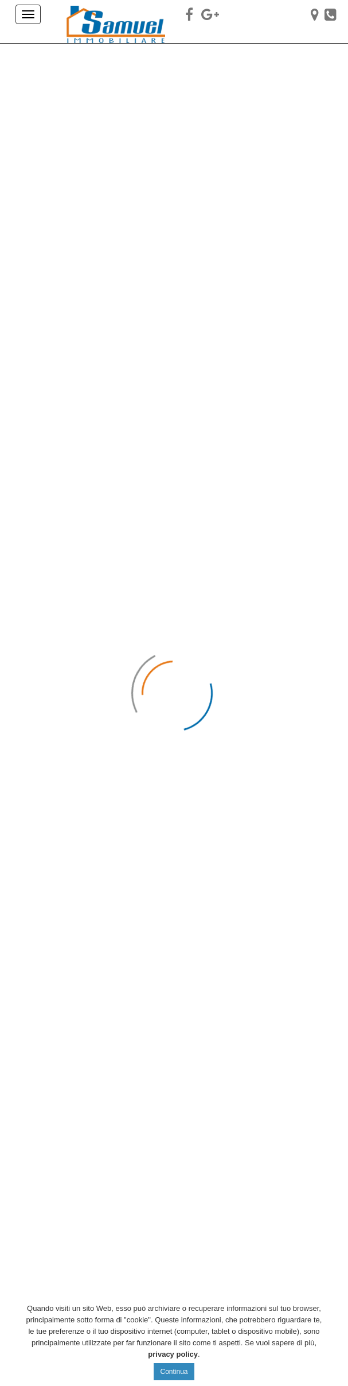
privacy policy (173, 1354)
